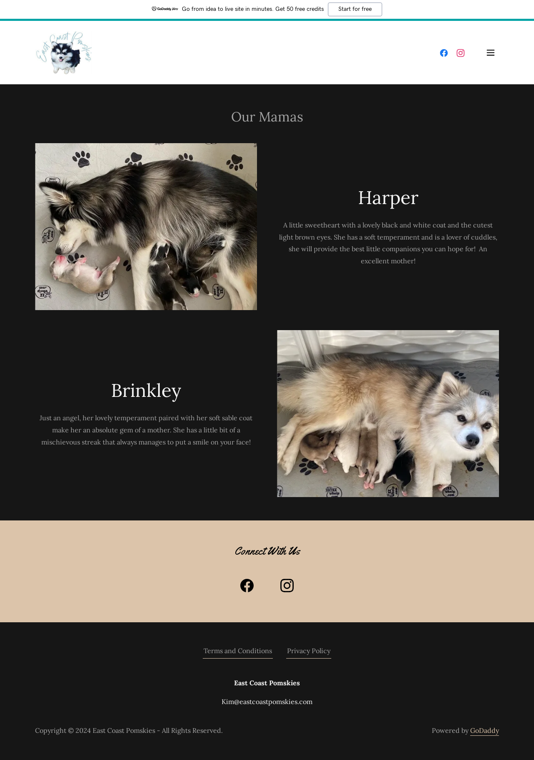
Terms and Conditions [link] (238, 650)
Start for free (355, 9)
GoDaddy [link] (484, 730)
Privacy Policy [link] (308, 650)
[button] (490, 52)
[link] (63, 52)
